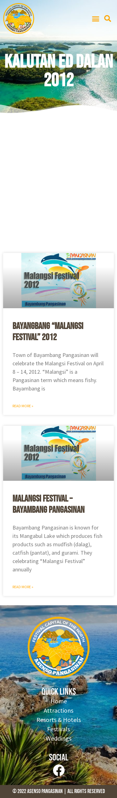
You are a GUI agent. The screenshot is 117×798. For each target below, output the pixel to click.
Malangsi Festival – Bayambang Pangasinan (48, 504)
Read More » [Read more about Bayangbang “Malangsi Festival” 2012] (22, 406)
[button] (96, 19)
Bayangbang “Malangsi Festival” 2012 (47, 332)
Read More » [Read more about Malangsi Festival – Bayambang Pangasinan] (22, 586)
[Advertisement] (58, 185)
